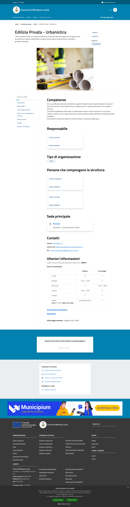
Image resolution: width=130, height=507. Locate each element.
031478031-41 (58, 243)
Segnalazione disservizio (46, 472)
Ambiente (68, 447)
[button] (65, 504)
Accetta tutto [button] (58, 500)
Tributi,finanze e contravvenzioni (75, 444)
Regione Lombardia (18, 2)
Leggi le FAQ (43, 475)
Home (17, 24)
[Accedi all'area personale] (108, 2)
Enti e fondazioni (18, 450)
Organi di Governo (18, 440)
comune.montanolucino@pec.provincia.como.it (64, 250)
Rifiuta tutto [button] (72, 500)
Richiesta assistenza (45, 479)
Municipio (56, 224)
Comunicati (95, 444)
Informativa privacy (71, 475)
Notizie (94, 440)
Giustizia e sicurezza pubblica (74, 440)
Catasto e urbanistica (45, 450)
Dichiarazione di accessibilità (74, 482)
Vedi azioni (96, 36)
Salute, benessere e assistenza (74, 450)
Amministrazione (26, 24)
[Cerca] (115, 10)
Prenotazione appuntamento (47, 469)
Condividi (95, 33)
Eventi (94, 459)
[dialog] (65, 496)
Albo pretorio (69, 472)
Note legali (68, 479)
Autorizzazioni (69, 453)
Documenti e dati (18, 460)
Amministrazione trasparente (74, 469)
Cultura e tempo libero (46, 444)
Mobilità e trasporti (45, 453)
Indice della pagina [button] (22, 97)
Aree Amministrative (19, 444)
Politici (15, 453)
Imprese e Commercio (45, 447)
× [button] (128, 487)
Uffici (35, 24)
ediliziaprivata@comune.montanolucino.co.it (69, 247)
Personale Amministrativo (21, 456)
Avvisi (93, 447)
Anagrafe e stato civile (46, 440)
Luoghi (94, 456)
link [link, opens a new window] (82, 496)
